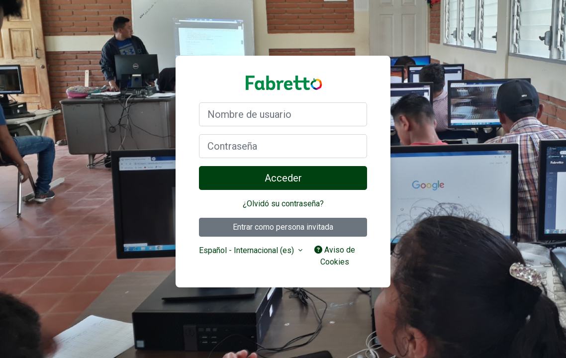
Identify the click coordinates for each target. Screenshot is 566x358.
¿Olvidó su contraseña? (283, 203)
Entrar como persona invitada (283, 227)
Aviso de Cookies (334, 256)
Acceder (283, 178)
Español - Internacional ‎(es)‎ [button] (247, 250)
